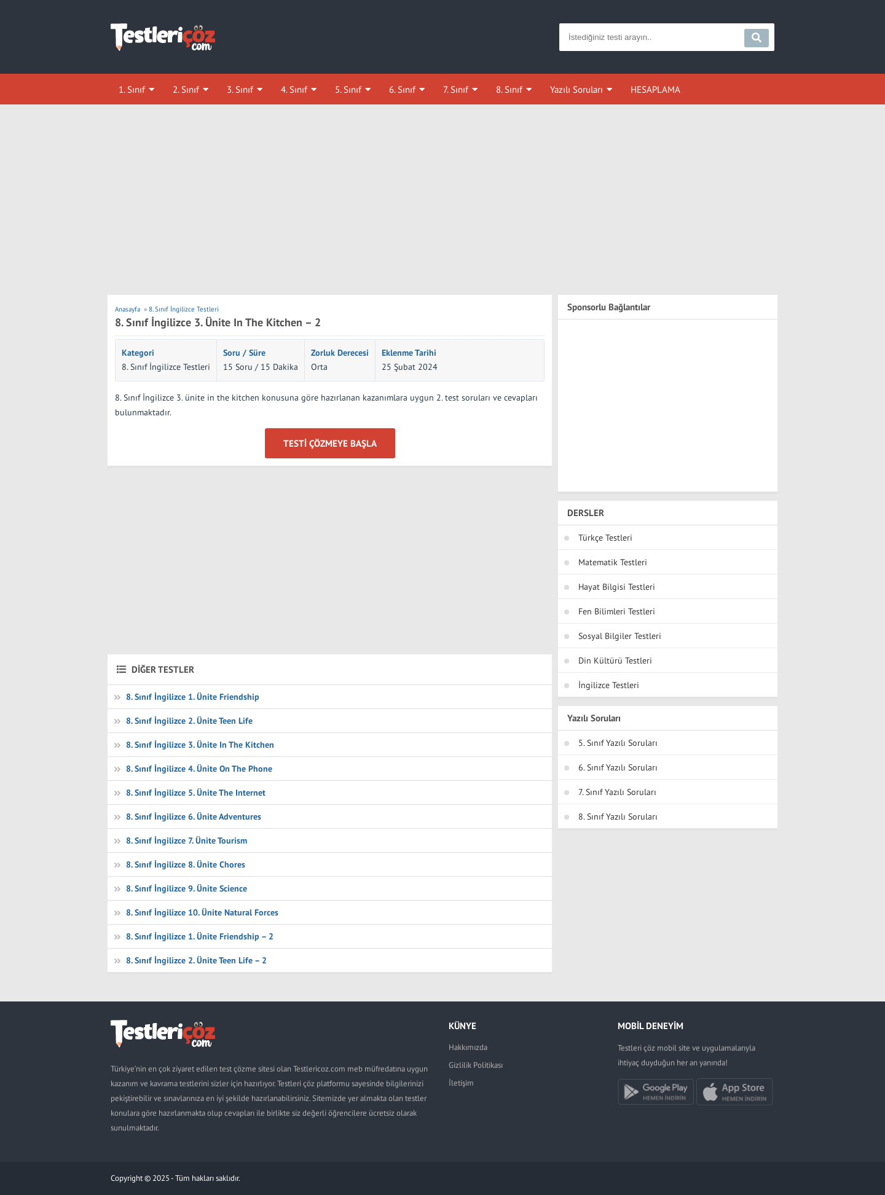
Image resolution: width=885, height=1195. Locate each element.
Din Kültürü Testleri (615, 660)
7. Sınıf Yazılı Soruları (617, 791)
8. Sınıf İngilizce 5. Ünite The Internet (196, 792)
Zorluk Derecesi (340, 352)
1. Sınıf (132, 89)
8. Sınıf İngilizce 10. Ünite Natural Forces (202, 912)
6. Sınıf (402, 89)
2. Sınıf (186, 89)
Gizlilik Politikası (476, 1065)
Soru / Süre (244, 352)
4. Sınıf (294, 89)
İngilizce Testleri (608, 685)
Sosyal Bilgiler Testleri (619, 635)
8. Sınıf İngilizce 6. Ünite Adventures (193, 816)
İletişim (461, 1083)
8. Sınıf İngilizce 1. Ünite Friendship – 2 (199, 936)
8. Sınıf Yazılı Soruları (618, 816)
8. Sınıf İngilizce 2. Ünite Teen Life (189, 720)
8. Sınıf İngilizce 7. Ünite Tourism (186, 840)
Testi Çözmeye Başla (330, 443)
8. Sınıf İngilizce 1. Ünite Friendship (192, 696)
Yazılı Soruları (576, 89)
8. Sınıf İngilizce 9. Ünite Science (186, 888)
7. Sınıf (455, 89)
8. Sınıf (509, 89)
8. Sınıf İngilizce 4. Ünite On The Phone (199, 768)
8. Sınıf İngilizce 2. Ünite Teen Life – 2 (196, 960)
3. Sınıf (240, 89)
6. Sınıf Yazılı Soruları (618, 767)
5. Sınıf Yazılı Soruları (618, 742)
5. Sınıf (348, 89)
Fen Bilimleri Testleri (616, 611)
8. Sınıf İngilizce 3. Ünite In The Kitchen (200, 744)
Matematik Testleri (612, 562)
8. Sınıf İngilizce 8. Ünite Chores (185, 864)
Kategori (138, 352)
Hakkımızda (468, 1047)
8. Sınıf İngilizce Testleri (166, 366)
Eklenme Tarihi (409, 352)
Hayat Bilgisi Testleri (616, 586)
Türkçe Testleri (605, 537)
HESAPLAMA (655, 89)
